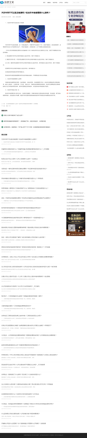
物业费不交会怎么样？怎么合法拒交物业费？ (76, 182)
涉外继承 (13, 7)
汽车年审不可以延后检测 (13, 98)
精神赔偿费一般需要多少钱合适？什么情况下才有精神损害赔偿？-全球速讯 (76, 158)
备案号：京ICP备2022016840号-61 (43, 435)
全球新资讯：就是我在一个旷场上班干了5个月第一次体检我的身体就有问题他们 (27, 127)
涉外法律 (9, 7)
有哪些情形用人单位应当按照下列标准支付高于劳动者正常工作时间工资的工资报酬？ (76, 139)
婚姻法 (49, 2)
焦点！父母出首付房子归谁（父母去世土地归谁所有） (76, 126)
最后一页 (8, 105)
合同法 (66, 2)
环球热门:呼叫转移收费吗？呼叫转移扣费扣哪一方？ (75, 133)
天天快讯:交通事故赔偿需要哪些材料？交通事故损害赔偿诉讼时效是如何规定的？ (76, 145)
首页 (44, 2)
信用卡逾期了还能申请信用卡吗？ (75, 56)
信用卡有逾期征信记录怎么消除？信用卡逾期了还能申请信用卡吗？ (76, 52)
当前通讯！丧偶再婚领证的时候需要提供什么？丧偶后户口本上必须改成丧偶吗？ (76, 44)
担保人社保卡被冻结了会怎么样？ (13, 115)
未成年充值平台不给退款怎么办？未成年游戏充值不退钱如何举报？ (76, 64)
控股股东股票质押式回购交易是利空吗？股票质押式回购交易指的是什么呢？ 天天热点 (76, 123)
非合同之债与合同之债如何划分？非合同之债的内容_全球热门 (76, 76)
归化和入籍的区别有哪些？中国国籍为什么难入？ (76, 177)
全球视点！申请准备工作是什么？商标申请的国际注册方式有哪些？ (76, 136)
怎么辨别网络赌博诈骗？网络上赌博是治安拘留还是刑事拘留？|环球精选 (76, 172)
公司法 (60, 2)
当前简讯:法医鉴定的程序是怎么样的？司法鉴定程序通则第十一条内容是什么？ (76, 72)
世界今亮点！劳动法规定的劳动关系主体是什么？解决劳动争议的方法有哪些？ (76, 163)
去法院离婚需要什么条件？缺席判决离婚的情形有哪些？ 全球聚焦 (22, 103)
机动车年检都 (23, 98)
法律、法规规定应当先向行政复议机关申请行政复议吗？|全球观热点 (76, 40)
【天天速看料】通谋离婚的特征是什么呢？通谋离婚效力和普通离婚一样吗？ (76, 60)
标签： (4, 98)
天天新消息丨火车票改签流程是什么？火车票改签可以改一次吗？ (76, 68)
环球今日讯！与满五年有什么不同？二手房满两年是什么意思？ (76, 142)
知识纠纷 (55, 2)
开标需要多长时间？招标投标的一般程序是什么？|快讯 (76, 168)
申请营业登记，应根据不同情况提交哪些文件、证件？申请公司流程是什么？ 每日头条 (76, 120)
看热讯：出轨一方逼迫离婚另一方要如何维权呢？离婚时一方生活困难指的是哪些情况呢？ (76, 48)
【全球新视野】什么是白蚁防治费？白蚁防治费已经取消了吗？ (76, 149)
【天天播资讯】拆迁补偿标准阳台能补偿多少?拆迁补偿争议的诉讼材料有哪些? (76, 129)
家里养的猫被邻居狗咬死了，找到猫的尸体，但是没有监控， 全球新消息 (25, 121)
